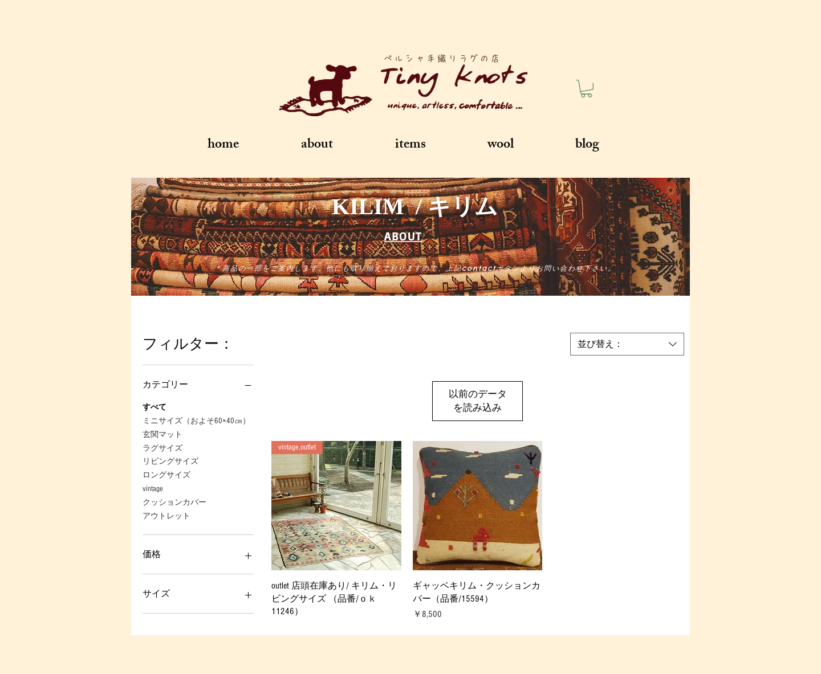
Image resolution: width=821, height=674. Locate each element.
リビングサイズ (170, 460)
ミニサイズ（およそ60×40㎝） (196, 420)
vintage (153, 488)
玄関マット (162, 433)
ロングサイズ (166, 474)
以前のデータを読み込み (478, 401)
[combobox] (627, 344)
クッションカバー (174, 501)
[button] (586, 88)
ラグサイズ (162, 447)
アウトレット (166, 515)
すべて (154, 406)
